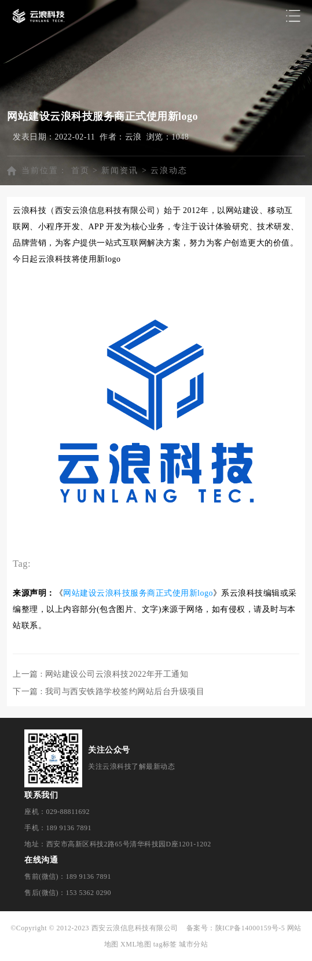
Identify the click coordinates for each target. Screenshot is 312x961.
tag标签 (165, 944)
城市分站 (193, 944)
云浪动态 (169, 170)
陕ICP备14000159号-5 (250, 928)
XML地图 (135, 944)
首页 (80, 170)
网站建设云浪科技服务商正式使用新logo (138, 593)
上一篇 (100, 674)
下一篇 (108, 691)
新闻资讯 (119, 170)
